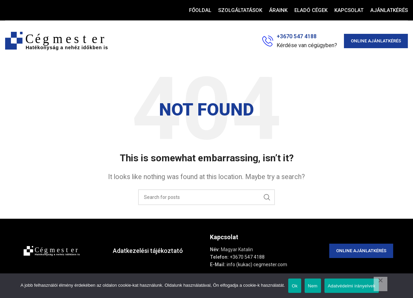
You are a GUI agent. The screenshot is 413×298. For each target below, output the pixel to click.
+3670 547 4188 (247, 257)
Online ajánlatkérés (376, 40)
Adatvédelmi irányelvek (351, 285)
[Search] (206, 197)
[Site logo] (56, 40)
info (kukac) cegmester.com (257, 264)
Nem (313, 285)
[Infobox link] (299, 41)
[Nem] (380, 284)
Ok (294, 285)
